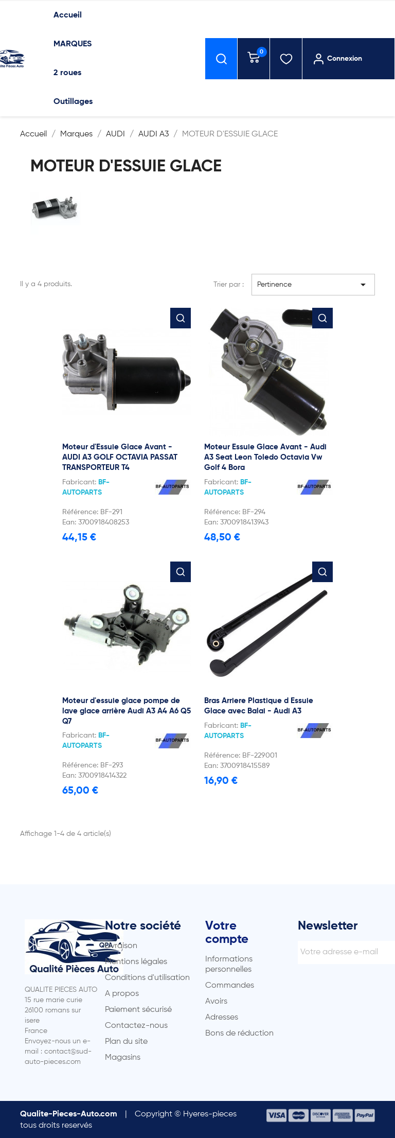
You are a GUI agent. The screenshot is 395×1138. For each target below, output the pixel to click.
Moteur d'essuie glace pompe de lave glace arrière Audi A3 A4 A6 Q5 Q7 (126, 711)
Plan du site (126, 1042)
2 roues (67, 73)
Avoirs (216, 1001)
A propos (122, 994)
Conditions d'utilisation (147, 978)
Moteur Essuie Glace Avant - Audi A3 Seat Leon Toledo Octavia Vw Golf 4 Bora (265, 457)
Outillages (73, 102)
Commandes (229, 986)
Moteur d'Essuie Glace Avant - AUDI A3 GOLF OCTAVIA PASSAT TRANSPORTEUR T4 (119, 457)
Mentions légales (136, 962)
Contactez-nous (136, 1026)
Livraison (121, 946)
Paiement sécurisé (138, 1010)
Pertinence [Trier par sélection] (313, 284)
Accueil (67, 15)
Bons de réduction (239, 1033)
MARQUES (72, 44)
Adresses (221, 1017)
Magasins (122, 1058)
